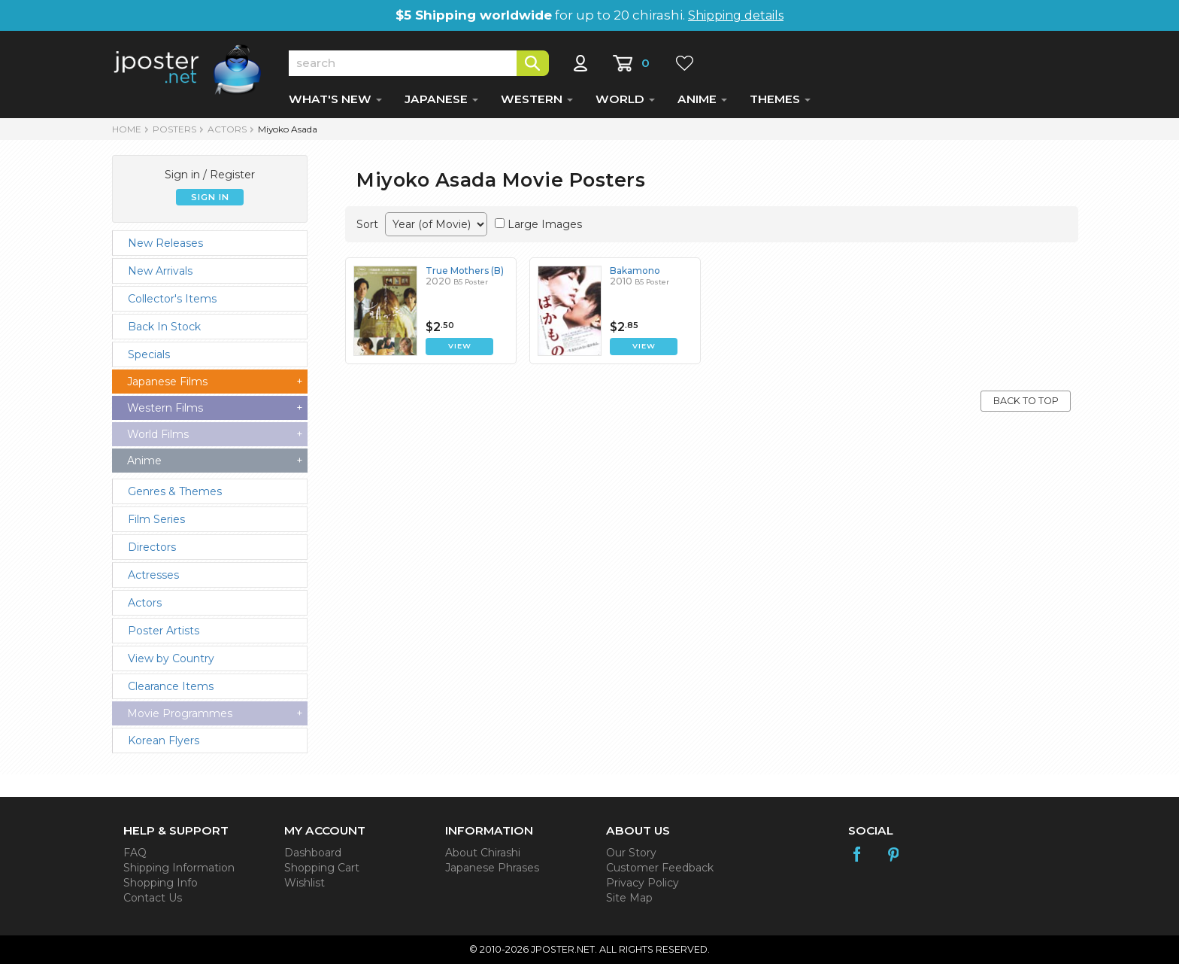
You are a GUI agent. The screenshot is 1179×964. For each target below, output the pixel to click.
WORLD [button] (625, 99)
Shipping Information (179, 867)
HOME (126, 129)
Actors (227, 129)
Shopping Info (160, 882)
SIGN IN (210, 197)
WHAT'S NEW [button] (335, 99)
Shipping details (735, 15)
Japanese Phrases (492, 867)
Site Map (629, 898)
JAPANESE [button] (441, 99)
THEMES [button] (780, 99)
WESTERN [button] (537, 99)
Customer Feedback (660, 867)
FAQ (135, 852)
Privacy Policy (642, 882)
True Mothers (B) (465, 270)
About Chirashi (482, 852)
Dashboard (312, 852)
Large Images (545, 224)
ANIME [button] (702, 99)
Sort (367, 224)
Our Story (631, 852)
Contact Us (152, 898)
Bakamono (635, 270)
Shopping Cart (321, 867)
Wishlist (304, 882)
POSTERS (174, 129)
